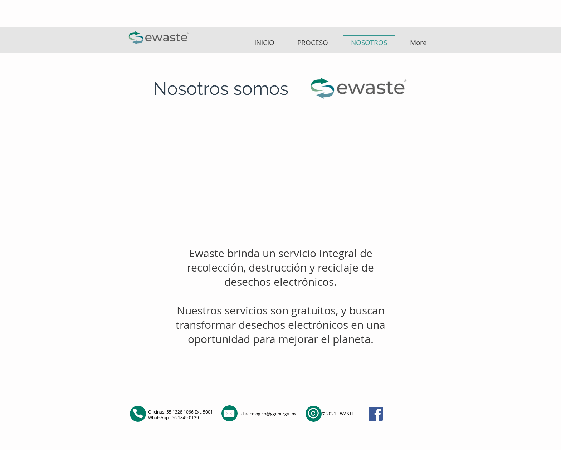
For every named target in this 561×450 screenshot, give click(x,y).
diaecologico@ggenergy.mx (268, 413)
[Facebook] (376, 414)
